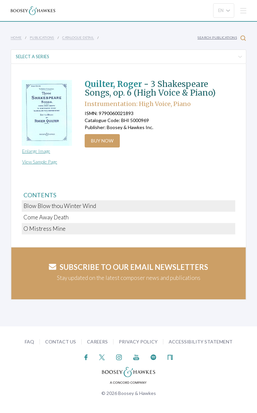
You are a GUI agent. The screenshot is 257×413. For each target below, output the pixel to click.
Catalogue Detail (78, 37)
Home (16, 37)
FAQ (29, 341)
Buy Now (102, 140)
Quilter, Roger (113, 84)
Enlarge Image (36, 151)
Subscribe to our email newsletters (128, 267)
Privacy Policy (138, 341)
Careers (97, 341)
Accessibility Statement (201, 341)
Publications (42, 37)
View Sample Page (39, 162)
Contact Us (60, 341)
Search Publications (221, 38)
